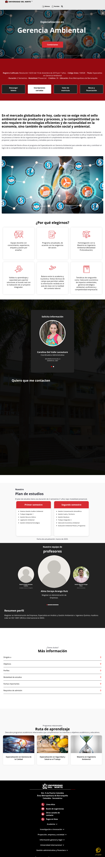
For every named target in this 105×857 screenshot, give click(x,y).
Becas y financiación (91, 89)
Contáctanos (52, 44)
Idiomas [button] (46, 6)
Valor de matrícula (65, 89)
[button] (62, 6)
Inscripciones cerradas (39, 89)
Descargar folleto (13, 89)
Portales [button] (55, 6)
